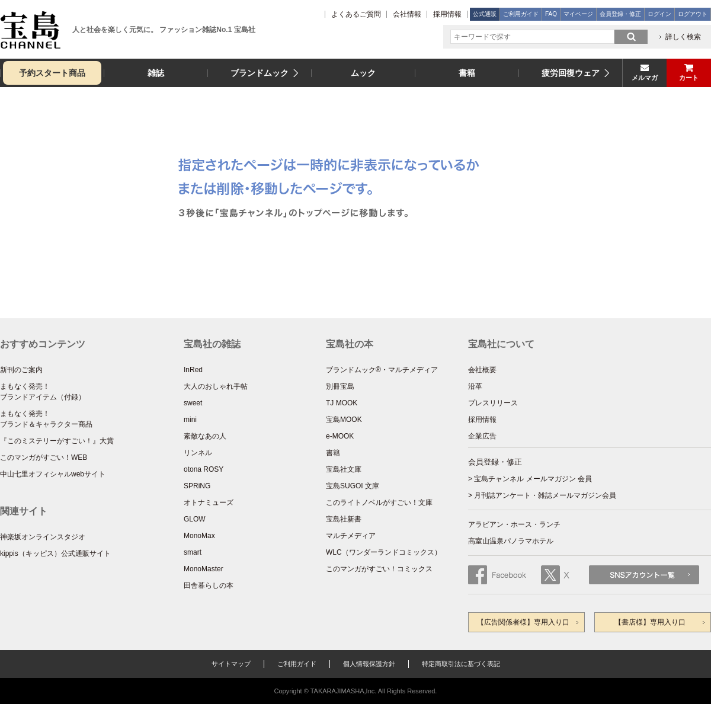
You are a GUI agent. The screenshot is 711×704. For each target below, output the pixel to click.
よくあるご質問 (356, 14)
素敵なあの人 (205, 436)
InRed (193, 370)
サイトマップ (231, 663)
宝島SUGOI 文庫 (352, 486)
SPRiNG (197, 486)
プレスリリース (493, 403)
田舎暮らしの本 (208, 585)
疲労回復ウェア (571, 73)
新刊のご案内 (21, 370)
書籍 (467, 73)
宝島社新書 (343, 519)
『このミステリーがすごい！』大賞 (57, 441)
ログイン (659, 14)
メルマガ (645, 77)
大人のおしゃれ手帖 (216, 386)
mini (190, 419)
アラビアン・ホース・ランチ (514, 524)
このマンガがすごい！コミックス (379, 569)
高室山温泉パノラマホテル (510, 541)
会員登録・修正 (620, 14)
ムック (363, 73)
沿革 (475, 386)
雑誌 (156, 73)
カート (689, 77)
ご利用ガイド (521, 14)
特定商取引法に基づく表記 (461, 663)
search (631, 37)
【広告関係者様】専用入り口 (523, 622)
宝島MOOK (344, 419)
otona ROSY (203, 469)
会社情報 (407, 14)
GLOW (195, 519)
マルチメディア (351, 536)
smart (192, 552)
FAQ (551, 14)
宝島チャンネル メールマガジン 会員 (533, 479)
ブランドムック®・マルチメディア (382, 370)
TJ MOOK (341, 403)
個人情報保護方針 (369, 663)
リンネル (198, 453)
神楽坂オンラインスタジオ (42, 537)
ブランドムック (259, 73)
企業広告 (482, 436)
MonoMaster (203, 569)
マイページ (578, 14)
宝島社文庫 (343, 469)
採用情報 (447, 14)
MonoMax (199, 536)
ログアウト (692, 14)
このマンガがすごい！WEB (43, 457)
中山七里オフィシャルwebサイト (52, 474)
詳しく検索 (683, 37)
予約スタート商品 (52, 73)
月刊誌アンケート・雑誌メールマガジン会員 (545, 495)
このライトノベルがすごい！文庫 (379, 502)
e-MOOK (340, 436)
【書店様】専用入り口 (650, 622)
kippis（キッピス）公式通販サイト (55, 553)
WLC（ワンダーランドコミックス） (383, 552)
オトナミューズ (208, 502)
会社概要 (482, 370)
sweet (193, 403)
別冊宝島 (340, 386)
